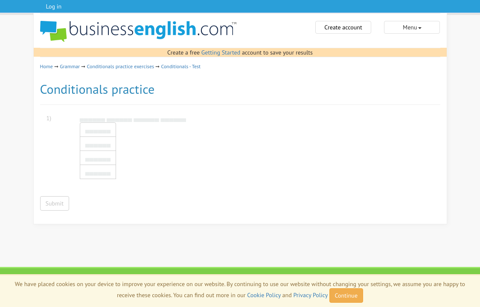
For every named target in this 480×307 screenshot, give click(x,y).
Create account (343, 27)
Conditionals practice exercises (120, 66)
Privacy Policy (311, 295)
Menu (412, 27)
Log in (54, 6)
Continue (346, 295)
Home (46, 66)
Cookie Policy (264, 295)
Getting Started (220, 52)
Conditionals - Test (181, 66)
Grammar (70, 66)
